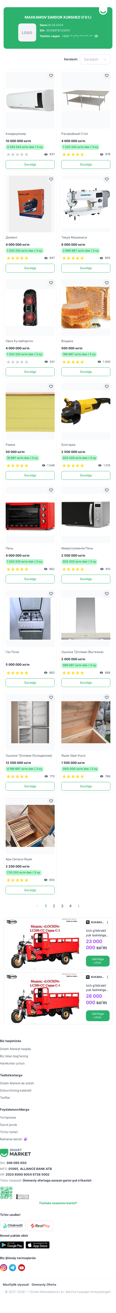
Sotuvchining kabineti (15, 1090)
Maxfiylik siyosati (16, 1284)
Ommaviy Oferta (44, 1284)
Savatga (30, 164)
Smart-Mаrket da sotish (17, 1083)
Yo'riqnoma (8, 1117)
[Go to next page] (78, 906)
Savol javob (8, 1125)
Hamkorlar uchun (12, 1063)
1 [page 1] (46, 906)
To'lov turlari (9, 1132)
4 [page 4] (70, 906)
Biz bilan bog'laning (14, 1056)
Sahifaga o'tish (98, 960)
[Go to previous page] (37, 906)
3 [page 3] (62, 906)
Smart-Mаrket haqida (15, 1049)
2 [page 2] (54, 906)
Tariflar (5, 1098)
